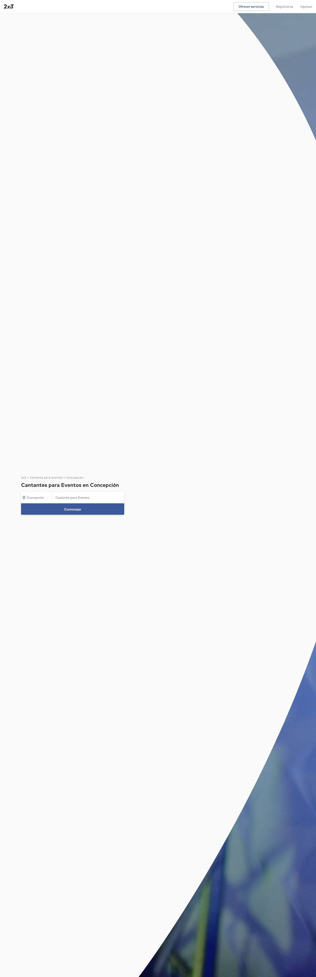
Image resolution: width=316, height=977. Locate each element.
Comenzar (72, 509)
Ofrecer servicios (251, 7)
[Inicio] (7, 6)
